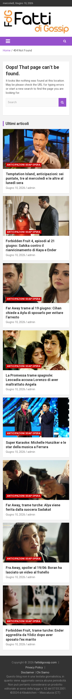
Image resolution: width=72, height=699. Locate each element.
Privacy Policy (34, 667)
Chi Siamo (42, 672)
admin (31, 187)
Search (62, 102)
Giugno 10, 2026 (15, 187)
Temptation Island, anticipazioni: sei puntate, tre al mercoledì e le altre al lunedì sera (35, 178)
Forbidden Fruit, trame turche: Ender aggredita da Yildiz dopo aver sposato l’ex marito (35, 634)
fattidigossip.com (46, 662)
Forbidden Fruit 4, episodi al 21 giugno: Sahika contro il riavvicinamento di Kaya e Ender (31, 245)
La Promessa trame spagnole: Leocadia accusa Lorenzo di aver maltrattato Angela (32, 379)
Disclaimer (27, 672)
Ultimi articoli (17, 123)
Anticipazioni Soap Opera (23, 164)
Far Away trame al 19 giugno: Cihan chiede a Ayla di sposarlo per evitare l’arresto (34, 312)
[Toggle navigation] (8, 41)
